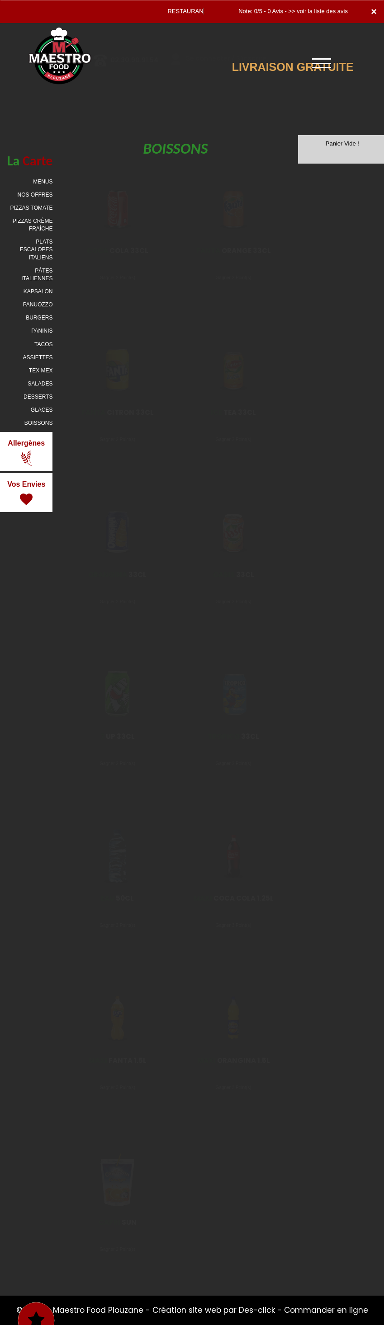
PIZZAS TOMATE (31, 208)
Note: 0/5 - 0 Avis (260, 11)
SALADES (40, 384)
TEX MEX (41, 370)
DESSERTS (38, 397)
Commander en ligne (326, 1310)
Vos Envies (26, 493)
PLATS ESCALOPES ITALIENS (36, 249)
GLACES (42, 410)
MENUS (42, 182)
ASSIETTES (37, 357)
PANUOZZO (38, 304)
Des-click (257, 1310)
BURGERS (39, 318)
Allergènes (26, 452)
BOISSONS (38, 423)
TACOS (43, 344)
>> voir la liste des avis (318, 11)
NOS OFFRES (34, 195)
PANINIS (41, 331)
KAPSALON (38, 291)
